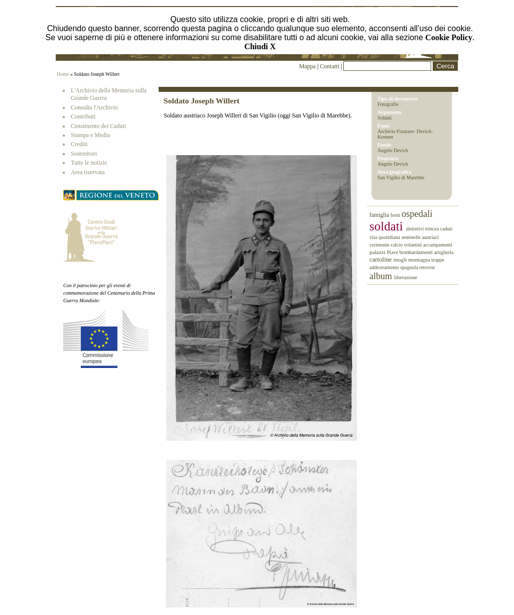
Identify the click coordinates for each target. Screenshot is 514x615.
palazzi (378, 252)
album (381, 276)
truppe (437, 260)
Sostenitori (84, 153)
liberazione (405, 277)
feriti (396, 215)
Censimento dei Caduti (98, 126)
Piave (393, 252)
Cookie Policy (448, 37)
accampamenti (437, 245)
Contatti (330, 66)
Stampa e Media (90, 135)
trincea (432, 228)
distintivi (415, 228)
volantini (413, 245)
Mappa (307, 66)
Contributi (83, 116)
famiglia (380, 215)
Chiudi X (260, 46)
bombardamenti (417, 252)
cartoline (381, 259)
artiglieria (444, 252)
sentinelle (412, 237)
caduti (446, 228)
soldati (387, 226)
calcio (397, 245)
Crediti (79, 144)
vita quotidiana (385, 237)
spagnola (409, 267)
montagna (419, 260)
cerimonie (380, 245)
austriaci (430, 237)
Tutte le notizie (89, 162)
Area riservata (88, 172)
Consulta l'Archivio (94, 107)
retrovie (427, 267)
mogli (401, 260)
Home (63, 74)
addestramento (384, 267)
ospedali (417, 214)
